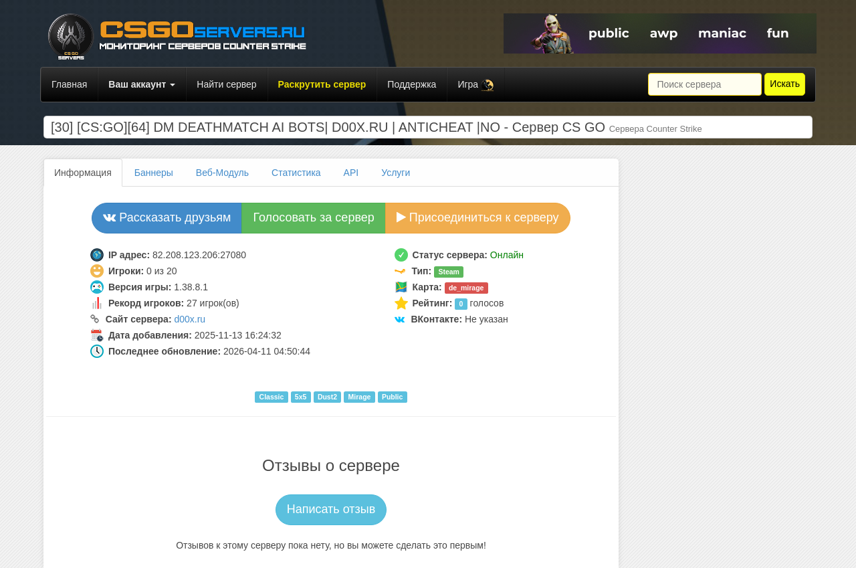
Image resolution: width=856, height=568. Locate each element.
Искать (785, 83)
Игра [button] (475, 85)
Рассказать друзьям (167, 217)
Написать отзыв (331, 509)
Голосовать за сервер (313, 217)
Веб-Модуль (222, 172)
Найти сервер (226, 84)
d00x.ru (189, 319)
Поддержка (411, 84)
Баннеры (153, 172)
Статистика (296, 172)
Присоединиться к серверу (478, 217)
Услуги (395, 172)
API (351, 172)
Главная (69, 84)
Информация (83, 172)
